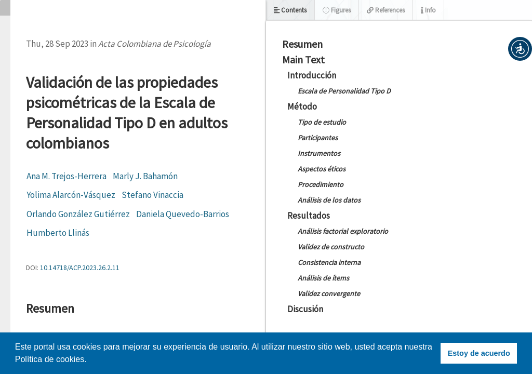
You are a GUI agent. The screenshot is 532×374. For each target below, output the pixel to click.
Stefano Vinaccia (152, 195)
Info (428, 10)
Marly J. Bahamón (145, 176)
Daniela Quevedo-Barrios (182, 214)
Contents (290, 10)
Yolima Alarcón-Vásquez (70, 195)
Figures (337, 10)
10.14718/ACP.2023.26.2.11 (79, 267)
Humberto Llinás (57, 232)
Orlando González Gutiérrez (78, 214)
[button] (520, 49)
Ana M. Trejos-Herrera (66, 176)
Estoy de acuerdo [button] (479, 353)
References (386, 10)
